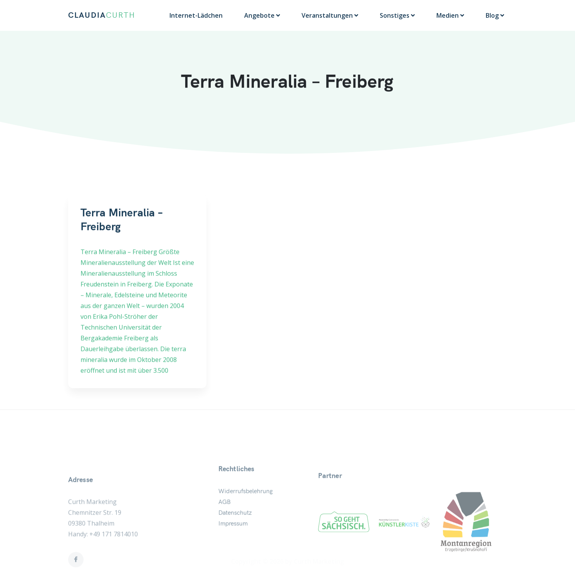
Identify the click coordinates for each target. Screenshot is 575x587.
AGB (224, 516)
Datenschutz (235, 527)
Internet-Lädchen (196, 15)
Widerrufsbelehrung (245, 505)
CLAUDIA (101, 15)
